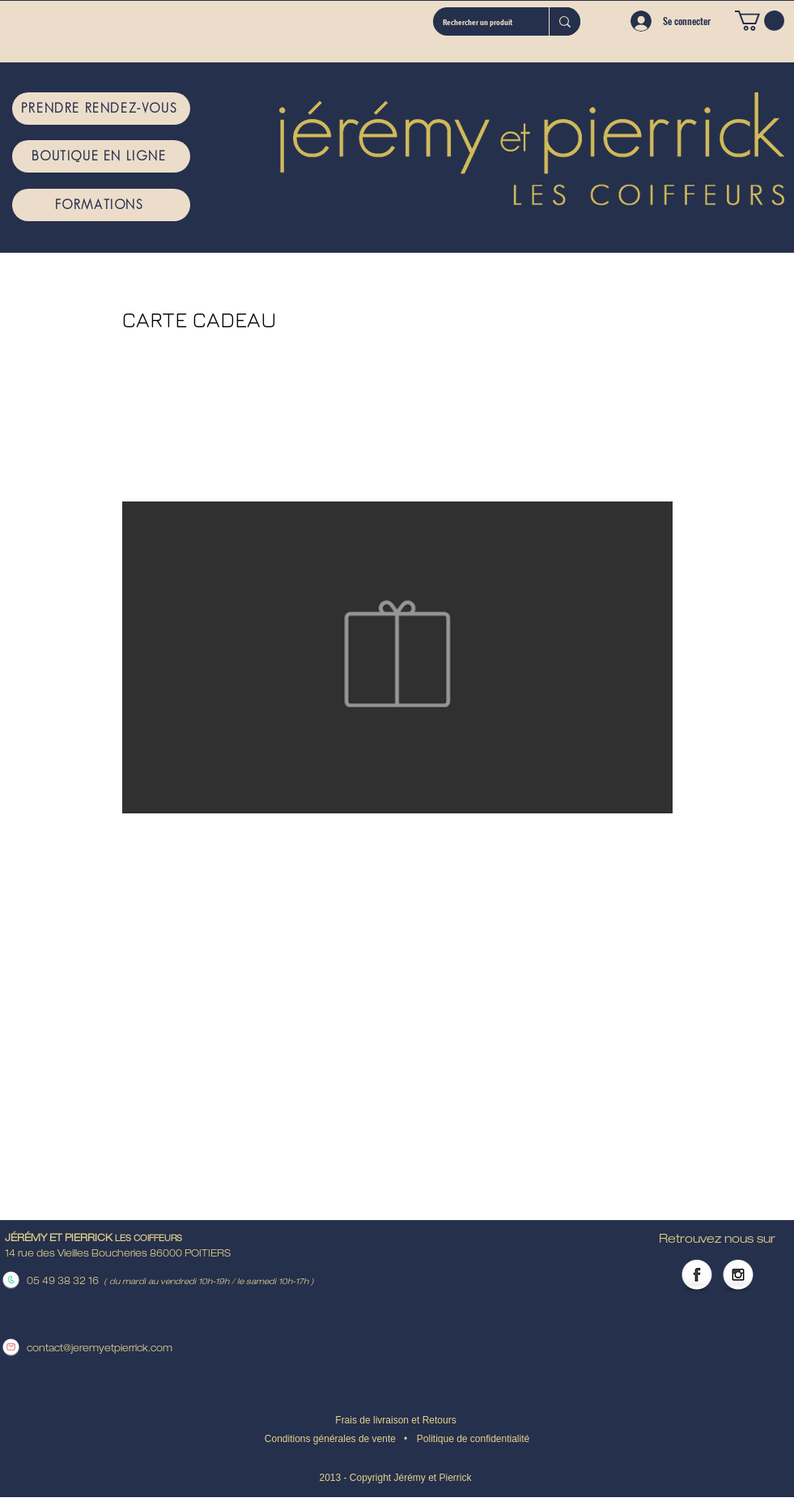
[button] (759, 21)
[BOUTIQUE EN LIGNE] (101, 156)
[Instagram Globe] (738, 1276)
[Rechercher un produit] (479, 21)
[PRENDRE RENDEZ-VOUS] (101, 108)
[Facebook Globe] (697, 1276)
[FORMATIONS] (101, 205)
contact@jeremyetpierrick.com (99, 1349)
